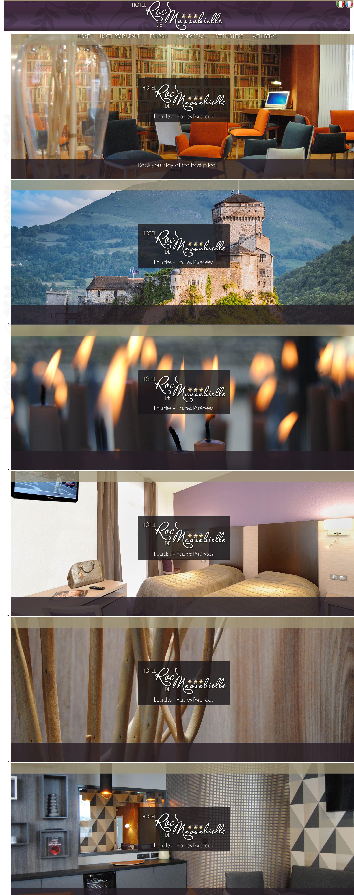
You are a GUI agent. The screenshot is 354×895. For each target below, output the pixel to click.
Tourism (158, 36)
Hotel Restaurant (120, 36)
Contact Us (190, 36)
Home (84, 36)
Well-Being (265, 36)
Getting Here (228, 36)
